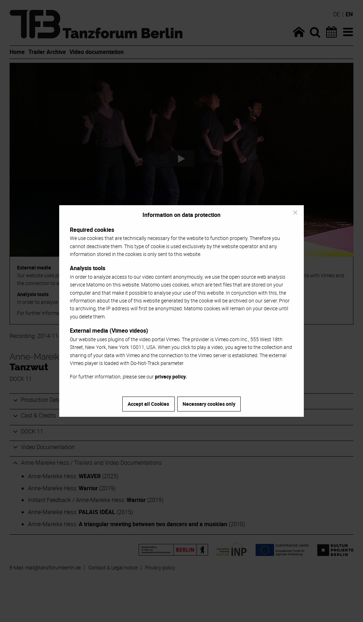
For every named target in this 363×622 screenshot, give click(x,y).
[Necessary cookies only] (294, 212)
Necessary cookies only (209, 403)
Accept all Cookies (148, 403)
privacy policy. (171, 376)
